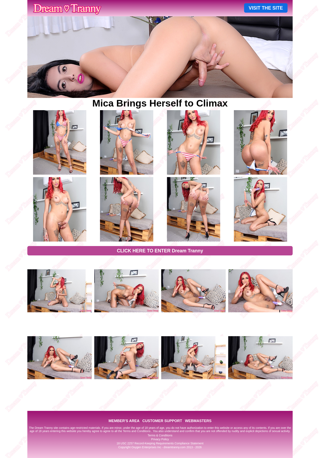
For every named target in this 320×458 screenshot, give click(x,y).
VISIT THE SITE (266, 8)
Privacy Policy (160, 439)
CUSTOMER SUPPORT (162, 421)
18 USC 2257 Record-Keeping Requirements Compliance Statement (160, 443)
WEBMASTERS (198, 421)
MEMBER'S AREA (124, 421)
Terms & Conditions (160, 435)
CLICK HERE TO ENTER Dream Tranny (160, 250)
